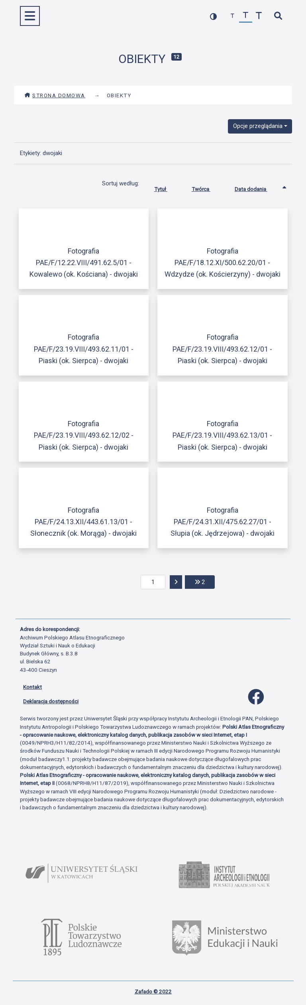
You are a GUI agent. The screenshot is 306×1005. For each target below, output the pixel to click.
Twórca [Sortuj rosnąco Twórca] (207, 187)
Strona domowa (55, 95)
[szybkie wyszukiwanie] (277, 16)
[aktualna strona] (153, 582)
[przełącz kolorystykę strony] (213, 16)
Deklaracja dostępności (50, 701)
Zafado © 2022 (153, 991)
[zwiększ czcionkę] (258, 16)
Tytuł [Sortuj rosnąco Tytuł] (166, 187)
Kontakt (32, 687)
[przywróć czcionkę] (245, 16)
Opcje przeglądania (257, 126)
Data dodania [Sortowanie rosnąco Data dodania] (257, 187)
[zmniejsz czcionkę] (232, 16)
